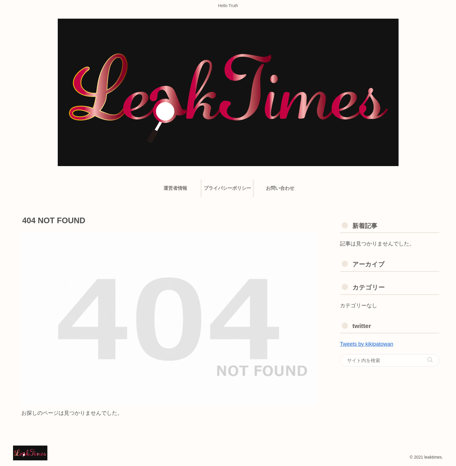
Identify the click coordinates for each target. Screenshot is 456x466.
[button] (430, 359)
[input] (389, 360)
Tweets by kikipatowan (366, 344)
